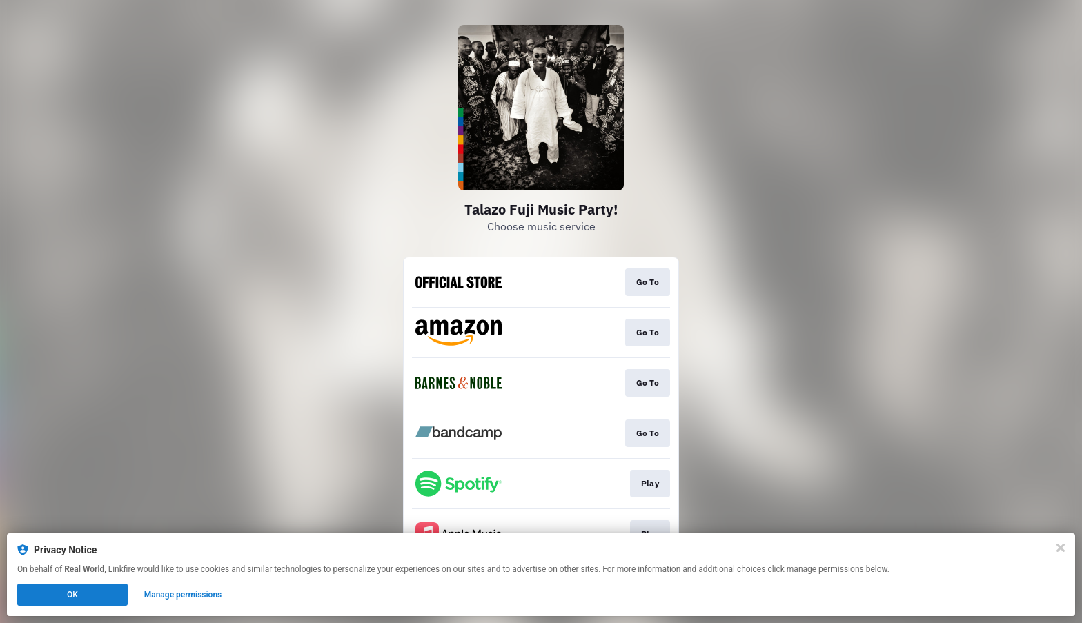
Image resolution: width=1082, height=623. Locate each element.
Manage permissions (183, 595)
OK (72, 595)
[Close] (1061, 548)
